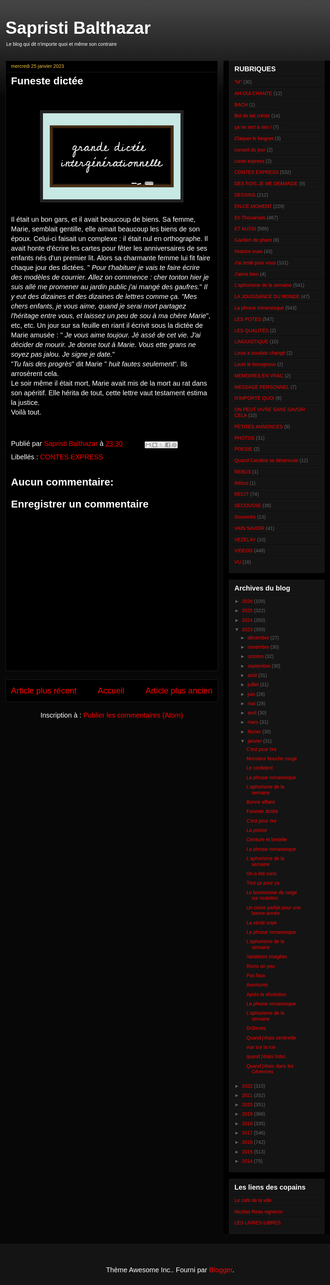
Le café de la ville (253, 1200)
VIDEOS (243, 550)
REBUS (242, 471)
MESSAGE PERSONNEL (261, 387)
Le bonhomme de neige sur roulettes (271, 895)
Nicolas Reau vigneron (258, 1211)
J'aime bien (246, 274)
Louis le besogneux (255, 364)
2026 (248, 601)
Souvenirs (245, 517)
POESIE (243, 449)
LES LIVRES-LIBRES (257, 1222)
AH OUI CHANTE (253, 93)
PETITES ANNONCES (258, 426)
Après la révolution (266, 994)
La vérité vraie (261, 923)
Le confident (259, 768)
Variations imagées (266, 956)
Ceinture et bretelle (266, 839)
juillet (254, 684)
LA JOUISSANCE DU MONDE (267, 296)
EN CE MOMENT (253, 206)
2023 (248, 629)
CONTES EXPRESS (71, 457)
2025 (248, 610)
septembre (260, 666)
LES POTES (247, 319)
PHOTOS (244, 438)
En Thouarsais (249, 217)
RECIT (241, 494)
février (255, 731)
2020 (248, 1104)
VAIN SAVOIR (249, 528)
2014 (248, 1161)
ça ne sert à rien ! (253, 127)
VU (237, 562)
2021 (248, 1095)
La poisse (256, 830)
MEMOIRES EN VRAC (258, 375)
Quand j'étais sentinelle (271, 1038)
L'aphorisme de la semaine (263, 285)
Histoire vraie (248, 251)
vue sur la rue (261, 1047)
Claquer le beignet (254, 138)
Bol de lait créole (252, 115)
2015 (248, 1152)
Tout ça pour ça (262, 883)
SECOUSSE (247, 505)
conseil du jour (249, 150)
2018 (248, 1123)
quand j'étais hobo (265, 1056)
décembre (259, 637)
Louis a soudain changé (259, 353)
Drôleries (256, 1028)
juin (252, 694)
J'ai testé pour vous (255, 262)
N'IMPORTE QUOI (254, 398)
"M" (238, 82)
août (253, 675)
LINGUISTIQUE (251, 341)
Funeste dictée (262, 811)
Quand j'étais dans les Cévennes (270, 1069)
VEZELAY (245, 539)
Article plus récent (44, 690)
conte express (249, 161)
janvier (255, 741)
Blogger (220, 1270)
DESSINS (244, 195)
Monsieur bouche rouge (271, 758)
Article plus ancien (178, 690)
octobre (256, 656)
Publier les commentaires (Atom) (133, 715)
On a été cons (261, 873)
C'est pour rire (261, 749)
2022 (248, 1086)
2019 (248, 1114)
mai (252, 703)
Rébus (241, 483)
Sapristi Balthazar (78, 28)
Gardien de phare (253, 240)
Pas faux (255, 975)
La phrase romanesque (259, 308)
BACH (241, 104)
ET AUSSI (245, 228)
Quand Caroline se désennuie (266, 460)
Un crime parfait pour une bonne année (273, 910)
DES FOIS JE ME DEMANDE (266, 183)
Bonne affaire (260, 802)
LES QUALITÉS (251, 330)
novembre (259, 647)
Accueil (111, 690)
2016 (248, 1142)
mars (254, 722)
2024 (248, 620)
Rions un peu (260, 966)
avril (253, 712)
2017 (248, 1133)
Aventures (257, 985)
